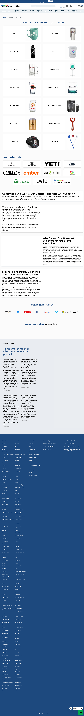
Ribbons (4, 476)
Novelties (81, 11)
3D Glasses (5, 688)
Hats (16, 446)
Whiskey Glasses (54, 87)
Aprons (4, 463)
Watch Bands (18, 685)
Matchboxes (18, 614)
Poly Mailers (18, 468)
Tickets (16, 603)
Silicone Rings (18, 625)
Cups (54, 51)
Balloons (4, 501)
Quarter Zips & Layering (8, 519)
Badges (4, 563)
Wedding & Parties (50, 11)
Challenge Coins (6, 479)
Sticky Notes (18, 533)
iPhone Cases (5, 685)
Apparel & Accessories (32, 11)
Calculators (5, 544)
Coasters (14, 142)
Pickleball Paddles (19, 552)
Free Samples (17, 6)
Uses (30, 472)
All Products (3, 11)
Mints (16, 568)
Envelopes (4, 538)
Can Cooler (14, 124)
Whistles (4, 671)
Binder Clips (5, 594)
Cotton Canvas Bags (7, 452)
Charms (17, 652)
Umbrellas (17, 583)
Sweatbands (5, 622)
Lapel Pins (4, 446)
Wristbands (18, 594)
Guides (27, 6)
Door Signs (5, 691)
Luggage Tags (5, 549)
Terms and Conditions (48, 446)
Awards (4, 568)
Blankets (4, 555)
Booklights (4, 658)
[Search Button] (54, 6)
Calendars (5, 616)
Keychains (17, 465)
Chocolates (5, 574)
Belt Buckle (17, 560)
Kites (16, 649)
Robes (3, 482)
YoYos (16, 691)
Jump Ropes (5, 680)
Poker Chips (5, 663)
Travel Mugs (18, 498)
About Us (31, 441)
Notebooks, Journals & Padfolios (20, 526)
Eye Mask (17, 592)
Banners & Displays (20, 454)
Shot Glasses (14, 87)
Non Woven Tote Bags (8, 454)
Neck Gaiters (5, 586)
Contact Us (32, 449)
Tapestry (17, 638)
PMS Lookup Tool (33, 463)
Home (4, 17)
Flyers (16, 541)
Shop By (9, 11)
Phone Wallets (18, 474)
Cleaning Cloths (19, 611)
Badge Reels (5, 552)
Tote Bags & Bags (39, 11)
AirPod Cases (18, 660)
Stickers (17, 460)
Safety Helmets (19, 658)
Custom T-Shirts (19, 509)
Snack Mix (4, 579)
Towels (16, 479)
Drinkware (4, 493)
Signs (45, 11)
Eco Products (18, 647)
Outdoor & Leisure (62, 11)
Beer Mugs (14, 69)
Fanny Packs (18, 605)
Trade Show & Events (16, 11)
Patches (17, 443)
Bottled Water (18, 538)
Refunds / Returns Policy (49, 443)
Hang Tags (5, 560)
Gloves (4, 530)
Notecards (5, 541)
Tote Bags (17, 449)
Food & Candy (68, 11)
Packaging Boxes (19, 566)
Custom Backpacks (7, 605)
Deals (23, 6)
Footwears (5, 674)
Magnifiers (17, 674)
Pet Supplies (18, 671)
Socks (16, 482)
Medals (16, 530)
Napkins (4, 465)
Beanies (4, 468)
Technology (5, 644)
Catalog (31, 470)
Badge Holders (18, 549)
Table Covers (5, 441)
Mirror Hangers (18, 619)
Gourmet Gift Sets (19, 574)
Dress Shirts (5, 516)
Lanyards (4, 490)
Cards (3, 603)
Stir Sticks (54, 142)
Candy (4, 571)
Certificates (5, 566)
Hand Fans (5, 507)
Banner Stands (18, 457)
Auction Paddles (6, 669)
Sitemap (31, 478)
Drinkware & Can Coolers (24, 11)
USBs (3, 535)
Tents (3, 627)
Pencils (4, 557)
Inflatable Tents (6, 630)
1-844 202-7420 (60, 6)
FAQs (30, 446)
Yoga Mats (17, 669)
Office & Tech (56, 11)
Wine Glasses (54, 69)
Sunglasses (18, 504)
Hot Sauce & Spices (20, 577)
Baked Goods (5, 577)
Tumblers (54, 33)
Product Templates (34, 454)
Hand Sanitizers (6, 589)
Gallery (31, 443)
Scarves (17, 555)
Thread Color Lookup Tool (34, 466)
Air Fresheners (5, 533)
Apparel (4, 509)
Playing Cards (18, 636)
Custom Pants (18, 519)
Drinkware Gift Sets (54, 106)
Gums (3, 583)
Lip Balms (17, 589)
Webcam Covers (6, 474)
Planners (17, 641)
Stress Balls (18, 507)
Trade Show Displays (20, 487)
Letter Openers (19, 655)
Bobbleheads (18, 608)
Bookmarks (5, 655)
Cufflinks (4, 647)
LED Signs (4, 487)
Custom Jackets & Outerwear (19, 522)
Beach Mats (18, 682)
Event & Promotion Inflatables (7, 636)
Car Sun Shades (6, 660)
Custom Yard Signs (7, 512)
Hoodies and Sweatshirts (18, 513)
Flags (3, 457)
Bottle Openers (54, 124)
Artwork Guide (33, 475)
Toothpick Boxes (6, 614)
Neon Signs (5, 460)
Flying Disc (17, 471)
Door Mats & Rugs (19, 597)
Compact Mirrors (19, 677)
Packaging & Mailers (74, 11)
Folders (4, 600)
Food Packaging (19, 485)
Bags (3, 449)
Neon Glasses (18, 680)
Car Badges (5, 633)
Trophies (17, 563)
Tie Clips (4, 625)
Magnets (17, 546)
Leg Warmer (18, 586)
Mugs (14, 33)
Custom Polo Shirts (19, 516)
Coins (16, 476)
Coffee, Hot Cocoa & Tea (20, 580)
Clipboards (5, 597)
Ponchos (4, 652)
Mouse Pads (18, 441)
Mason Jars (14, 106)
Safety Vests (18, 663)
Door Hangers (5, 619)
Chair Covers (18, 600)
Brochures (4, 649)
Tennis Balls (18, 666)
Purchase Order (33, 452)
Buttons (17, 493)
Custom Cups (5, 485)
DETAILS (42, 2)
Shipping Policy (47, 449)
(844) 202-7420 (71, 441)
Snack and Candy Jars (20, 571)
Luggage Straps (19, 627)
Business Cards (19, 535)
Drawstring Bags (19, 452)
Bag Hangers (18, 630)
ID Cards (17, 501)
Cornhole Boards (19, 616)
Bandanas (4, 641)
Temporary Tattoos (7, 526)
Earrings (17, 633)
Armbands (5, 666)
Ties (16, 557)
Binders (16, 544)
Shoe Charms (5, 546)
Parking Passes (18, 622)
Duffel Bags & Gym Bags (7, 609)
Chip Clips (17, 688)
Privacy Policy (46, 441)
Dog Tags (17, 644)
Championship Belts (7, 682)
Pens (16, 490)
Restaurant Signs (6, 677)
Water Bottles (14, 51)
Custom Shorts (6, 522)
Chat (63, 7)
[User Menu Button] (67, 6)
